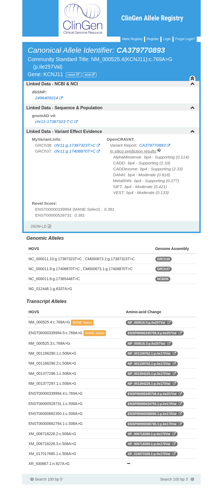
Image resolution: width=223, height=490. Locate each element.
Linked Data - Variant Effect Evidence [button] (110, 131)
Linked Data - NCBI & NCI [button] (110, 84)
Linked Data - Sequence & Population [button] (110, 107)
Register (153, 39)
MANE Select (82, 323)
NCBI (88, 74)
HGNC (72, 74)
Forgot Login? (185, 39)
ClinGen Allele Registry (152, 18)
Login (167, 39)
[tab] (111, 84)
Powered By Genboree (174, 487)
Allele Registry (132, 39)
